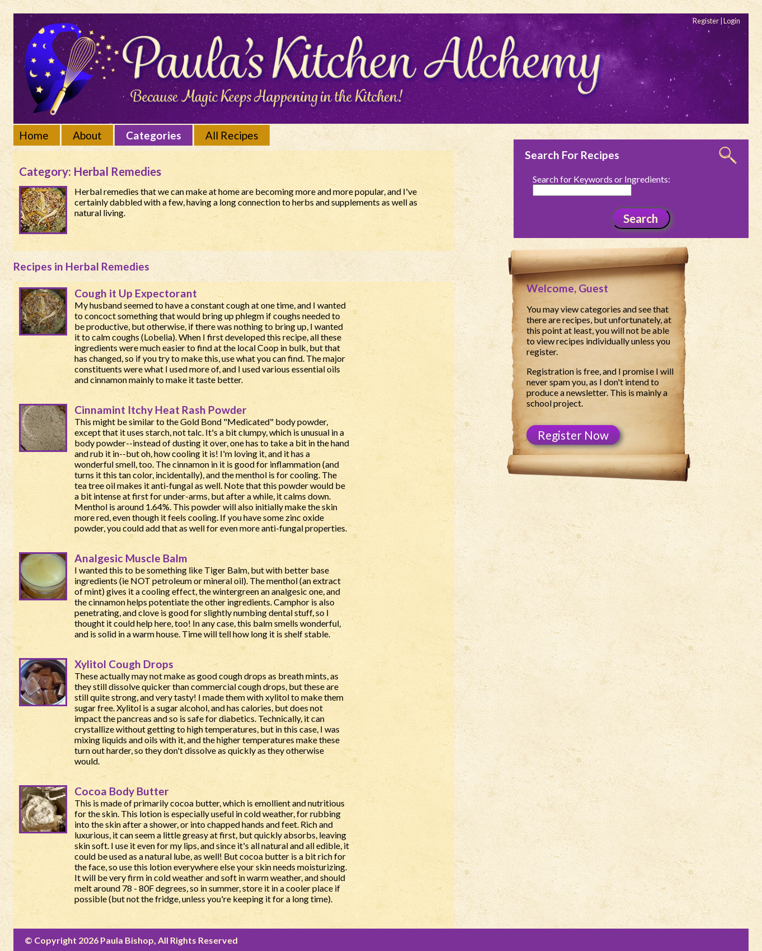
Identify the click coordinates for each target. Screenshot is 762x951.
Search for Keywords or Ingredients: (601, 179)
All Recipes (231, 135)
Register (706, 20)
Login (731, 20)
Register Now (573, 435)
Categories (153, 135)
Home (34, 135)
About (87, 135)
